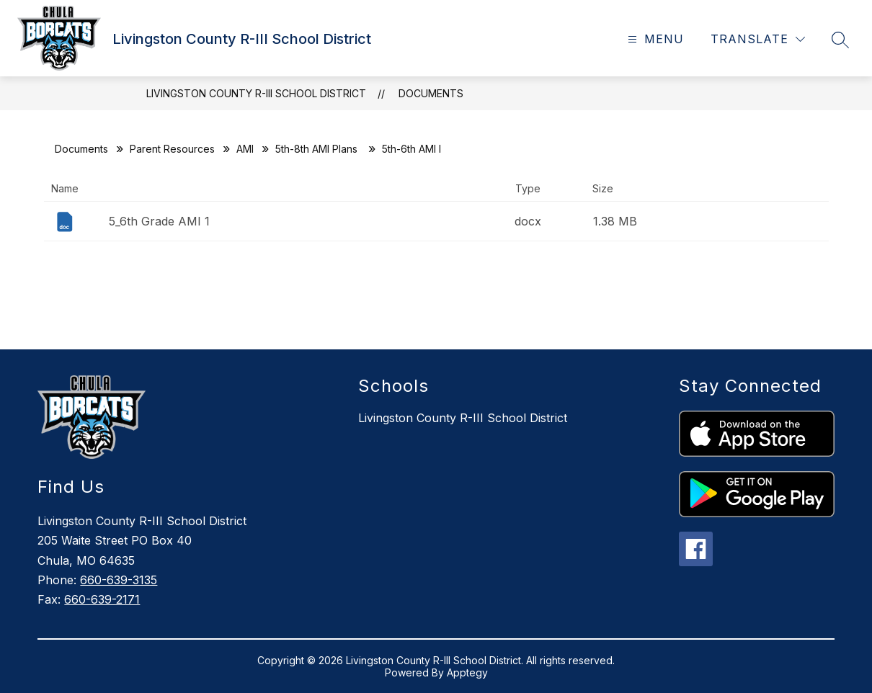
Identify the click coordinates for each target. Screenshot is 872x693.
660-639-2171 (102, 599)
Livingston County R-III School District (256, 93)
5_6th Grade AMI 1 (159, 221)
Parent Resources (172, 149)
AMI (245, 149)
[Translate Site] (758, 39)
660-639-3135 (118, 580)
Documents (431, 93)
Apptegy (467, 672)
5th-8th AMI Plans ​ (317, 149)
